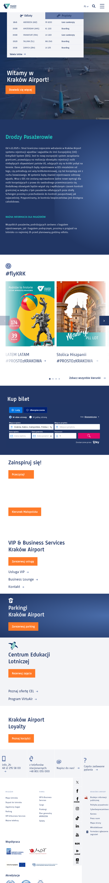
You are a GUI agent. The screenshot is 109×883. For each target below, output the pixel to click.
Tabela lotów (16, 54)
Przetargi (43, 809)
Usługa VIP (16, 572)
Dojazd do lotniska (14, 802)
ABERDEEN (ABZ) (30, 22)
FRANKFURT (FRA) (30, 35)
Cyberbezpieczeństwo (99, 809)
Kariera (93, 814)
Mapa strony (95, 823)
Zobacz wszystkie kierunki (85, 378)
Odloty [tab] (26, 15)
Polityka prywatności (99, 805)
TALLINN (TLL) (28, 41)
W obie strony (20, 417)
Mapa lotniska (12, 798)
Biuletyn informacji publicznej (98, 799)
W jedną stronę (40, 417)
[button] (50, 379)
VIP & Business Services (15, 816)
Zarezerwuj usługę (23, 561)
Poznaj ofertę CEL (21, 691)
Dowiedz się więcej (20, 89)
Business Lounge (21, 579)
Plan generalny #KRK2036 (45, 814)
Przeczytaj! (18, 474)
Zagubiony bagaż (13, 807)
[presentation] (5, 320)
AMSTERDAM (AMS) (31, 28)
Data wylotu (14, 432)
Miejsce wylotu (15, 423)
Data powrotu (37, 432)
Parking (9, 811)
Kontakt (14, 586)
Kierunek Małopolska (25, 511)
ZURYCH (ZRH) (29, 48)
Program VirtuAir (20, 699)
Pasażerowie (58, 432)
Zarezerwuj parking (23, 626)
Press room (95, 818)
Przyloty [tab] (64, 15)
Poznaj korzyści (21, 738)
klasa (82, 417)
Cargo (41, 805)
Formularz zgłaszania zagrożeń (99, 833)
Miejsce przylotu (60, 423)
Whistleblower (96, 827)
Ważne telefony (12, 820)
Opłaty (42, 821)
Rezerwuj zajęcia (22, 673)
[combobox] (85, 6)
